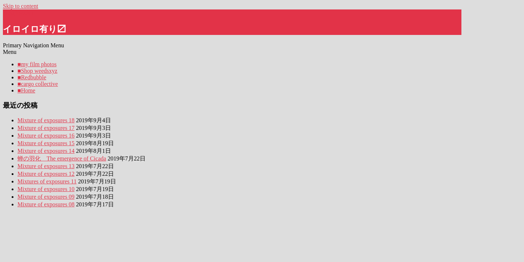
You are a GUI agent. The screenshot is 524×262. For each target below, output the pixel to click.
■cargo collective (37, 84)
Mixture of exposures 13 (46, 166)
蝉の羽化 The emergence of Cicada (61, 158)
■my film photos (36, 64)
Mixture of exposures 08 (46, 204)
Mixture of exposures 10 (46, 189)
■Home (26, 90)
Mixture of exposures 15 (46, 143)
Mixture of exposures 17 (46, 128)
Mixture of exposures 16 (46, 135)
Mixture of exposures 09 (46, 197)
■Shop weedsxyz (37, 71)
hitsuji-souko (18, 12)
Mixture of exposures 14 (46, 151)
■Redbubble (31, 77)
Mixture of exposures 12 (46, 174)
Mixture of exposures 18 (46, 120)
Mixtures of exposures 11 (47, 181)
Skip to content (20, 6)
